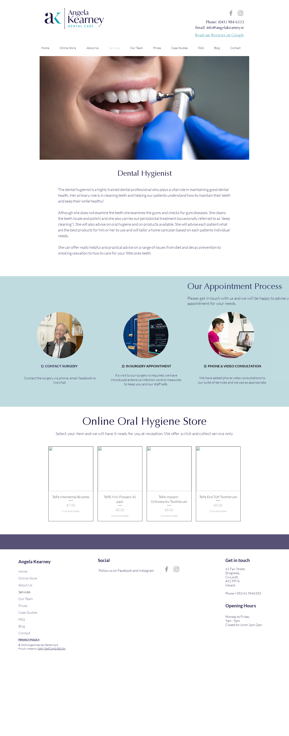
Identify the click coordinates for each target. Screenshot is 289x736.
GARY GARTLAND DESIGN (52, 648)
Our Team (25, 599)
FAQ (21, 619)
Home (22, 571)
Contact (24, 633)
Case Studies (27, 612)
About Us (25, 585)
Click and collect (70, 511)
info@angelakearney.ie (225, 28)
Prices (22, 605)
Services (24, 592)
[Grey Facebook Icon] (230, 13)
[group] (144, 483)
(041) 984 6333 (231, 22)
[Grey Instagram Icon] (240, 13)
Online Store (27, 578)
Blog (21, 626)
